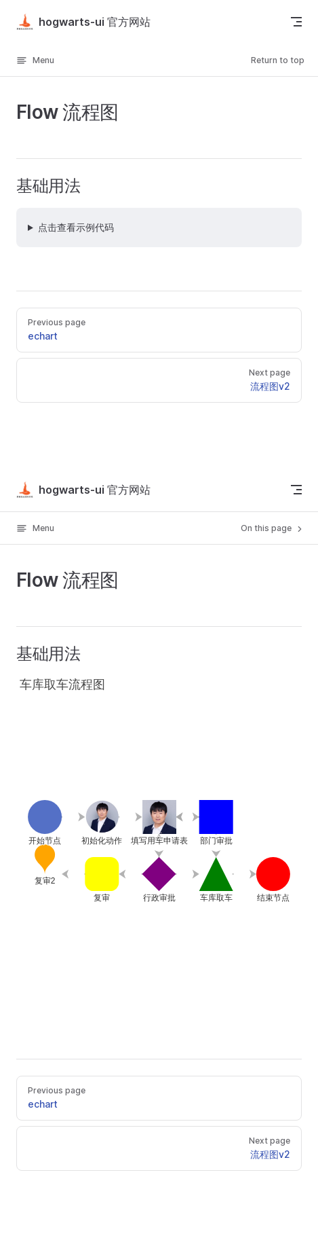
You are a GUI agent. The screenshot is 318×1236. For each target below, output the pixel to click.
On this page (272, 528)
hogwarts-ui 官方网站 (83, 22)
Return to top (277, 60)
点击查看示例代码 (76, 227)
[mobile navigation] (296, 489)
